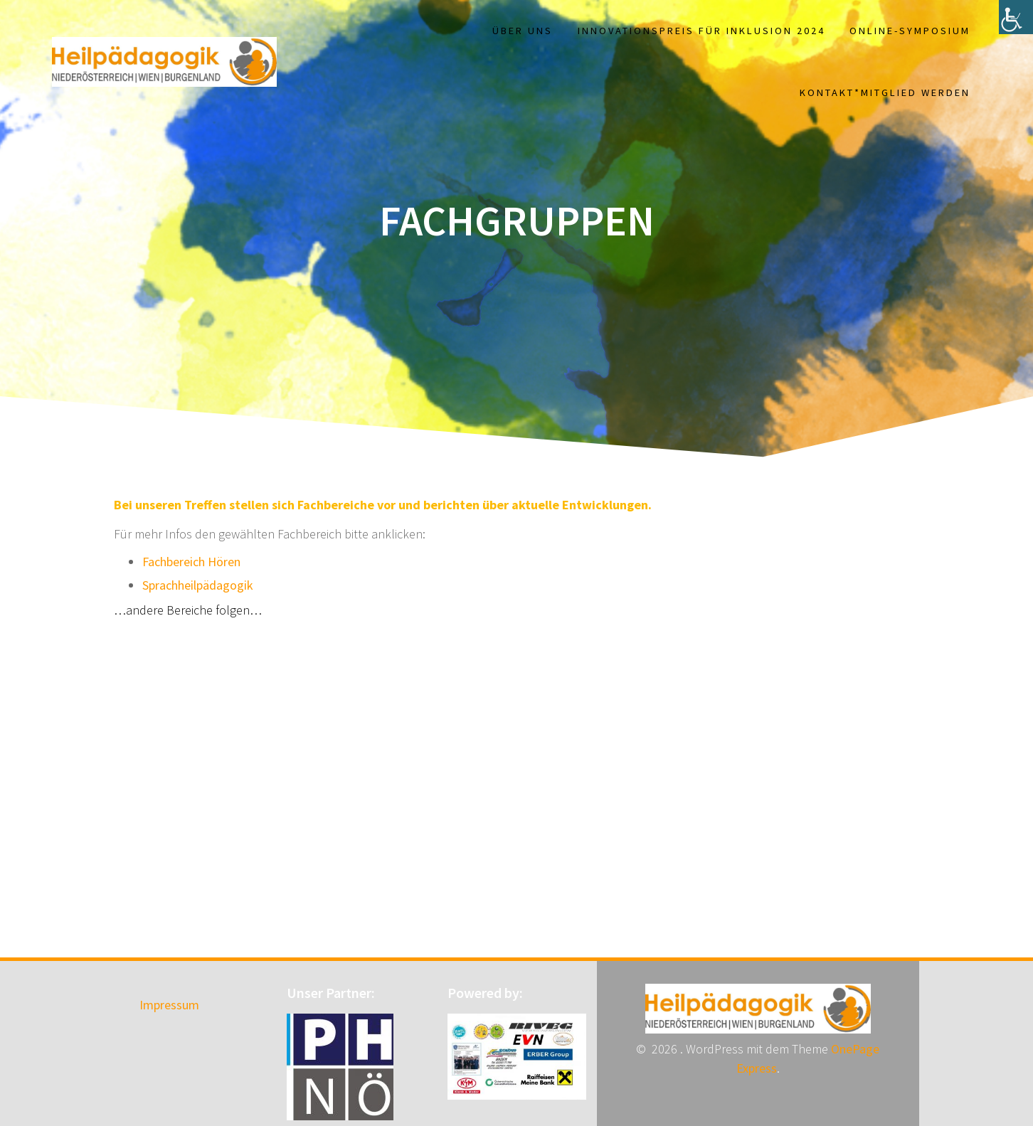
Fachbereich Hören (191, 561)
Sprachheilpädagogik (197, 585)
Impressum (169, 1005)
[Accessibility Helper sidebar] (1016, 17)
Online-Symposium (909, 30)
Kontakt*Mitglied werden (885, 92)
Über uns (522, 30)
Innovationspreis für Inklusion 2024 (701, 30)
